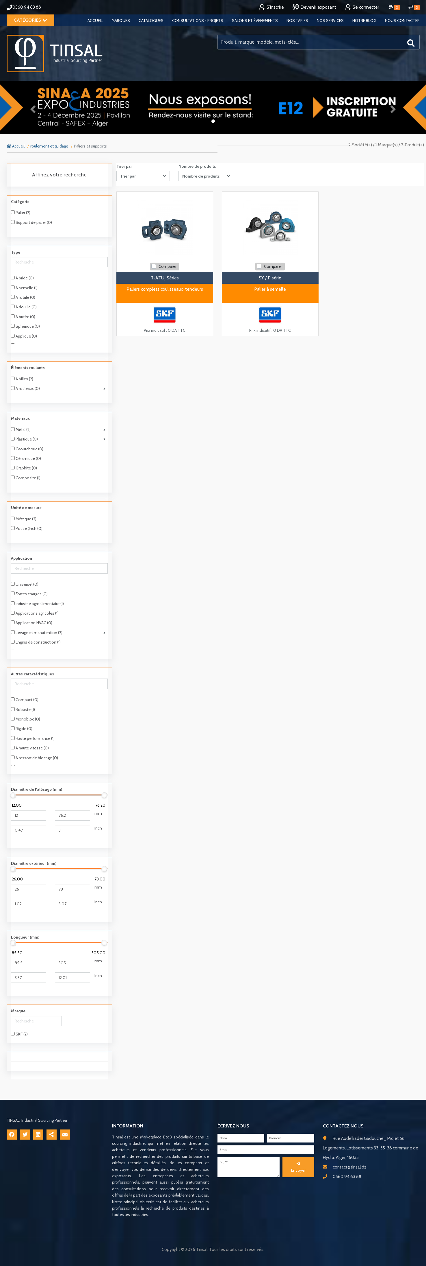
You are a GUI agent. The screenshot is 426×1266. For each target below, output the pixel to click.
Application (21, 558)
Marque (18, 1010)
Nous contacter (402, 20)
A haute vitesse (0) (30, 748)
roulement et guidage (49, 146)
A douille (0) (24, 306)
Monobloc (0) (25, 719)
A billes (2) (22, 379)
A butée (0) (23, 316)
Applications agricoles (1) (35, 613)
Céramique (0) (26, 458)
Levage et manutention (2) (36, 632)
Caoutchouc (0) (27, 449)
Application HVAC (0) (31, 622)
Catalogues (151, 20)
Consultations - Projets (197, 20)
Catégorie (20, 201)
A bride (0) (22, 278)
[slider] (13, 795)
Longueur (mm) (25, 937)
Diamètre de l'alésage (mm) (36, 789)
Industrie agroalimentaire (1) (37, 603)
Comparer (167, 266)
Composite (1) (25, 477)
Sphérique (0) (25, 326)
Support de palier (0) (31, 222)
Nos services (330, 20)
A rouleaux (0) (25, 388)
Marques (120, 20)
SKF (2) (19, 1034)
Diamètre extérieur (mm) (34, 863)
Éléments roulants (28, 367)
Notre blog (364, 20)
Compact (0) (24, 699)
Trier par (124, 166)
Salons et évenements (255, 20)
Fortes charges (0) (29, 593)
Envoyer (298, 1167)
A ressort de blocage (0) (34, 757)
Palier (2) (20, 212)
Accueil (95, 20)
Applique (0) (24, 336)
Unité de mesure (26, 507)
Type (15, 252)
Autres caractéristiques (32, 674)
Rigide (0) (21, 728)
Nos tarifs (297, 20)
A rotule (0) (23, 297)
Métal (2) (21, 429)
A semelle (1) (24, 287)
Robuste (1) (23, 709)
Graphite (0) (24, 468)
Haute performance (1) (33, 738)
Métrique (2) (23, 518)
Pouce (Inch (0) (26, 528)
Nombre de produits (197, 166)
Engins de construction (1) (36, 642)
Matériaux (20, 418)
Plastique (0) (24, 439)
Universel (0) (24, 584)
